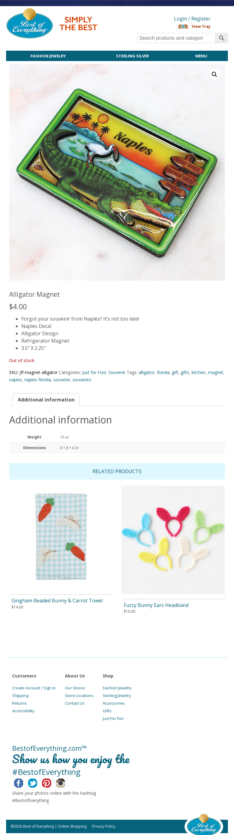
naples (15, 380)
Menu (201, 56)
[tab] (46, 399)
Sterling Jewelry (117, 695)
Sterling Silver (132, 56)
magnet (215, 372)
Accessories (114, 703)
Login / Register (192, 18)
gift (175, 372)
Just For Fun (113, 718)
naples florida (37, 380)
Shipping (20, 695)
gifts (185, 372)
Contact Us (75, 703)
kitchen (199, 372)
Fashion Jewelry (48, 56)
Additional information (46, 399)
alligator (146, 372)
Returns (19, 703)
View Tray (201, 26)
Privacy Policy (103, 826)
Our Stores (75, 688)
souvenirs (82, 380)
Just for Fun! (94, 372)
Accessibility (23, 710)
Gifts (107, 710)
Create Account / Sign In (34, 688)
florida (163, 372)
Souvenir (117, 372)
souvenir (61, 380)
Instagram (65, 782)
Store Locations (79, 695)
